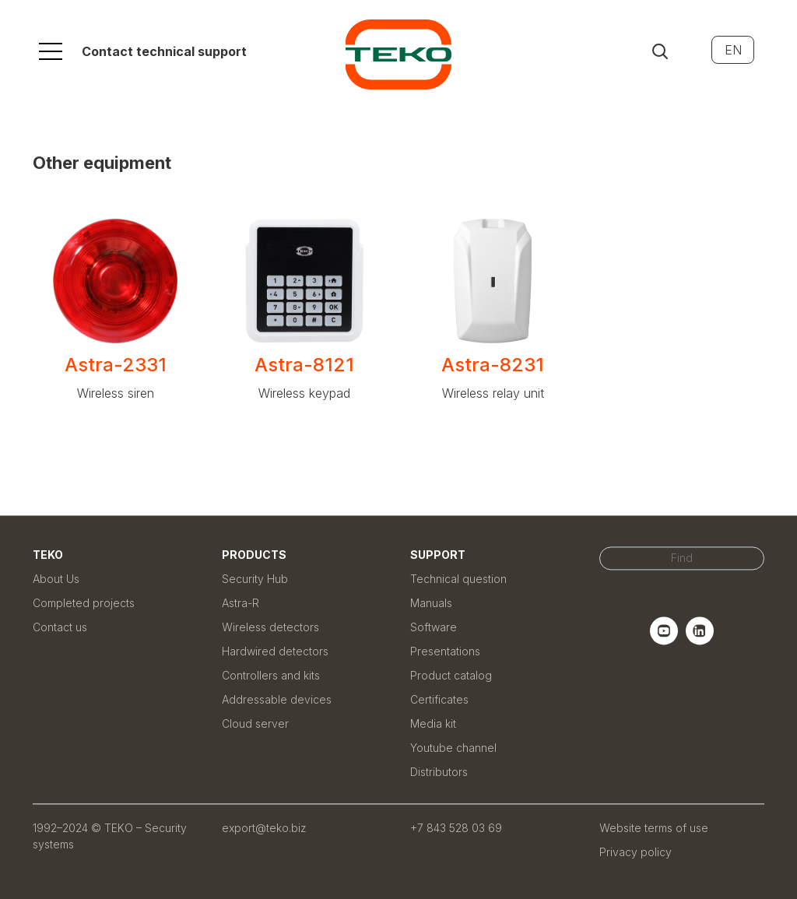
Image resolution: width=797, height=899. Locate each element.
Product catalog (451, 675)
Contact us (60, 627)
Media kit (433, 723)
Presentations (445, 651)
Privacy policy (635, 852)
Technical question (458, 578)
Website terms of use (653, 827)
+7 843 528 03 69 (456, 827)
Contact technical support (164, 51)
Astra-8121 (304, 364)
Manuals (431, 602)
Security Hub (255, 578)
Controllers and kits (271, 675)
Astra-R (240, 602)
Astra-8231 (492, 364)
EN (733, 50)
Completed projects (84, 602)
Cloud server (255, 723)
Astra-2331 (116, 364)
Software (433, 627)
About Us (56, 578)
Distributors (439, 771)
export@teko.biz (264, 827)
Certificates (439, 699)
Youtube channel (453, 747)
